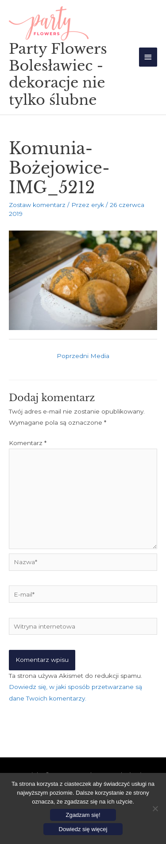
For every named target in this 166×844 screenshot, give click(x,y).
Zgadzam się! (83, 815)
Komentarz (27, 442)
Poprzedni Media (83, 355)
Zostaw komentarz (37, 204)
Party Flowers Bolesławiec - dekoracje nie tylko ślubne (58, 74)
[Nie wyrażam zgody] (155, 808)
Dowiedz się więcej (83, 829)
